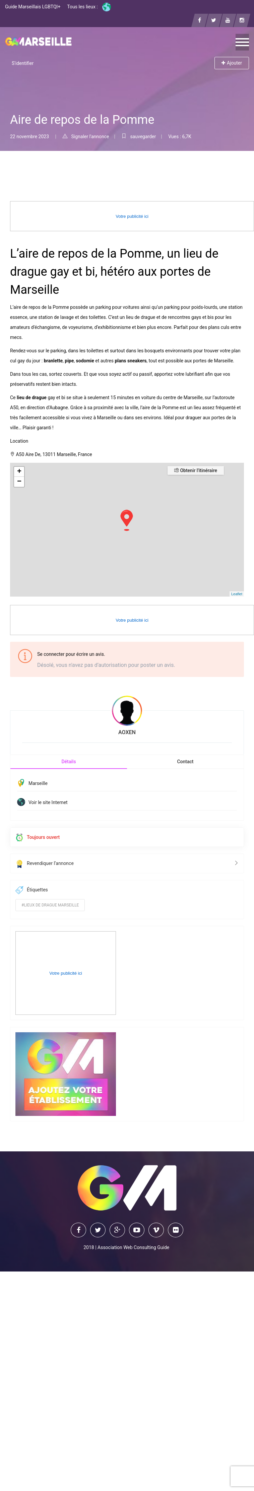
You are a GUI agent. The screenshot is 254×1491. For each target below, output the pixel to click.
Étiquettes (31, 890)
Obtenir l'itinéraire (195, 470)
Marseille (38, 783)
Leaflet (236, 594)
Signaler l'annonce (85, 136)
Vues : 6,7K (179, 136)
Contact (185, 761)
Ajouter (231, 63)
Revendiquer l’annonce (127, 863)
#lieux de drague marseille (50, 905)
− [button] (19, 482)
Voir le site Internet (48, 802)
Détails (68, 761)
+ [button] (19, 472)
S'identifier (23, 63)
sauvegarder (138, 136)
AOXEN (127, 732)
